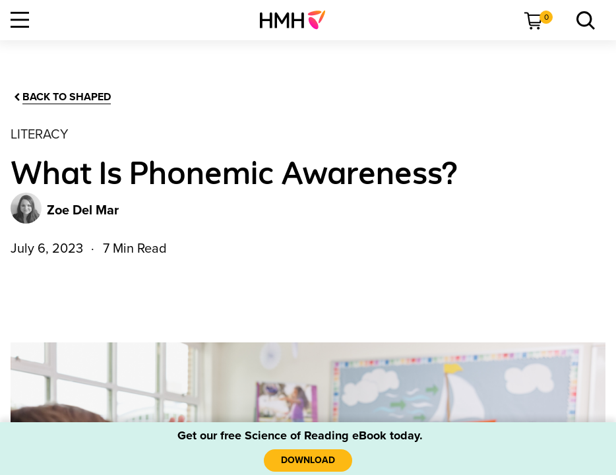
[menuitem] (298, 20)
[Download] (308, 460)
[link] (298, 20)
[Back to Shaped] (61, 97)
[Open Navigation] (20, 20)
